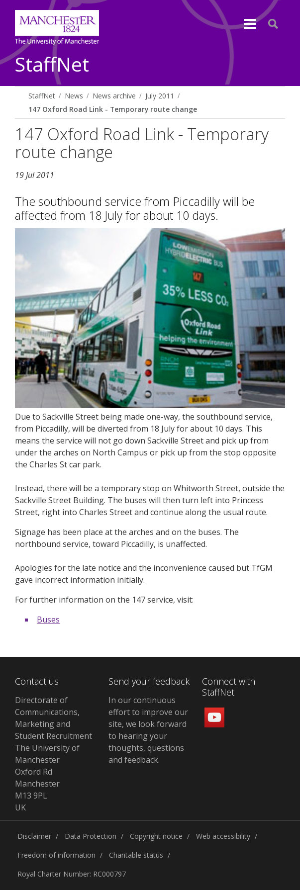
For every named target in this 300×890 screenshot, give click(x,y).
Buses (48, 619)
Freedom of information (56, 855)
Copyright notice (156, 836)
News (74, 95)
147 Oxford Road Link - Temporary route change (112, 109)
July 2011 (159, 95)
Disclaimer (34, 836)
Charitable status (136, 855)
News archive (114, 95)
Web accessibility (223, 836)
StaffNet (52, 65)
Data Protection (90, 836)
